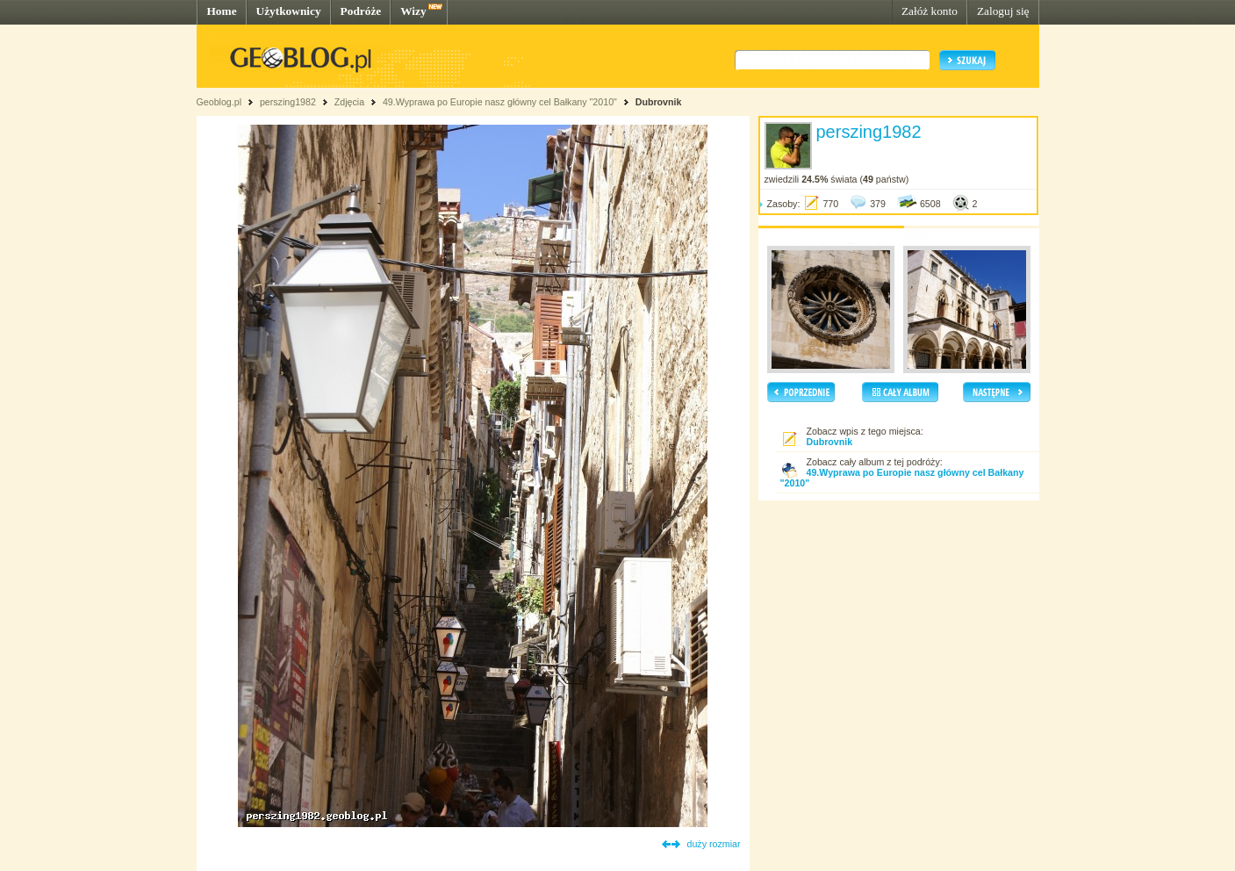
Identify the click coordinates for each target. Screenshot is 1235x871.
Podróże (361, 11)
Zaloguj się (1003, 11)
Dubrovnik (658, 102)
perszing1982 (288, 102)
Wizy (413, 11)
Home (222, 11)
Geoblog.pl (219, 102)
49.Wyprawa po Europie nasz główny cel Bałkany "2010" (501, 102)
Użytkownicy (288, 11)
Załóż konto (929, 11)
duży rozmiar (714, 844)
